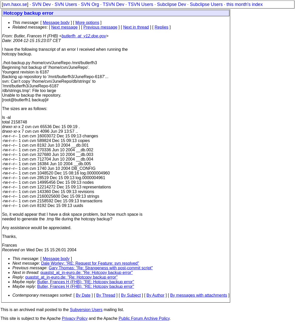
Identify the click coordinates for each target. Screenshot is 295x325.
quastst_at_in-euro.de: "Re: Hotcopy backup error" (87, 272)
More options (87, 22)
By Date (83, 295)
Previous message (100, 27)
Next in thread (136, 27)
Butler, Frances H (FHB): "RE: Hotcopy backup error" (85, 282)
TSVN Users (140, 4)
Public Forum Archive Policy (144, 318)
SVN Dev (41, 4)
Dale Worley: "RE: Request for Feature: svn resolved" (90, 263)
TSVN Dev (113, 4)
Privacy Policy (75, 318)
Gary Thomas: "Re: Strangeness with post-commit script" (101, 268)
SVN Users (66, 4)
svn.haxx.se (15, 4)
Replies (161, 27)
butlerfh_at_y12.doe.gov (84, 36)
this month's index (245, 4)
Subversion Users (86, 309)
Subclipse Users (206, 4)
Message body (56, 22)
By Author (155, 295)
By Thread (105, 295)
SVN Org (90, 4)
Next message (64, 27)
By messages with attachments (198, 295)
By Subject (131, 295)
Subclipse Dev (171, 4)
